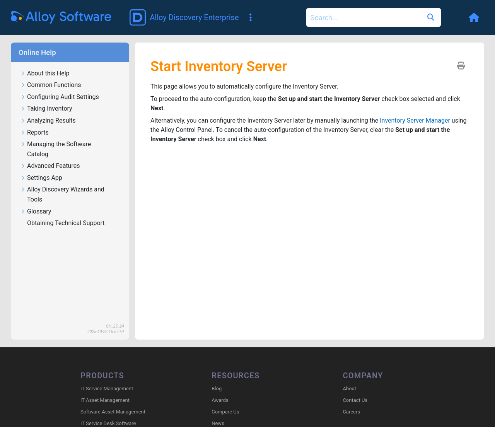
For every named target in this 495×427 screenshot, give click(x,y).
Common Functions (50, 85)
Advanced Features (50, 166)
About (349, 388)
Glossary (35, 212)
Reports (34, 133)
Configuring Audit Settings (59, 97)
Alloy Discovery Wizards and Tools (62, 194)
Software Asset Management (112, 412)
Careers (351, 412)
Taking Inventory (46, 109)
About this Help (45, 74)
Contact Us (355, 400)
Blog (217, 388)
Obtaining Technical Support (66, 223)
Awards (220, 400)
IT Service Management (106, 388)
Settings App (41, 178)
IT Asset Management (105, 400)
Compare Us (225, 412)
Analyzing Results (48, 121)
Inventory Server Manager (415, 120)
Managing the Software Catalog (55, 149)
